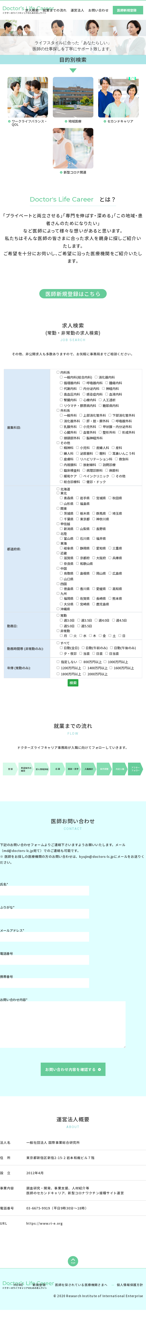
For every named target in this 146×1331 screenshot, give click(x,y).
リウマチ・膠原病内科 (80, 405)
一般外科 (70, 415)
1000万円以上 (118, 662)
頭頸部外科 (72, 438)
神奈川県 (102, 519)
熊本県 (117, 598)
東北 (63, 493)
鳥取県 (69, 573)
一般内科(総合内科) (78, 377)
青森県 (69, 498)
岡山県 (101, 573)
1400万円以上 (97, 668)
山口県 (69, 579)
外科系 (65, 410)
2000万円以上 (97, 674)
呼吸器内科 (94, 382)
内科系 (65, 372)
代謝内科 (70, 388)
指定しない (69, 662)
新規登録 (39, 1304)
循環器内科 (72, 382)
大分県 (69, 604)
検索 (73, 682)
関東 (63, 508)
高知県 (117, 588)
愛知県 (101, 548)
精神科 (69, 447)
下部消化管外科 (123, 415)
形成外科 (128, 432)
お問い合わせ (98, 10)
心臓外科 (70, 432)
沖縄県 (65, 608)
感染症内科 (94, 394)
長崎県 (101, 598)
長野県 (101, 528)
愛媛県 (101, 588)
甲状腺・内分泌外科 (117, 426)
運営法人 (77, 10)
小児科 (85, 447)
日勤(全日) (71, 647)
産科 (119, 447)
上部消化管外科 (94, 415)
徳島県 (69, 588)
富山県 (69, 538)
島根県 (85, 573)
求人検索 (32, 10)
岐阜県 (69, 548)
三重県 (117, 548)
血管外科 (89, 432)
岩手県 (85, 498)
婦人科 (69, 453)
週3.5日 (86, 620)
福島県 (85, 503)
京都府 (85, 557)
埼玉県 (117, 513)
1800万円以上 (71, 674)
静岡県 (85, 548)
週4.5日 (121, 620)
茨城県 (69, 513)
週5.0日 (69, 626)
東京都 (85, 519)
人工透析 (109, 399)
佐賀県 (85, 598)
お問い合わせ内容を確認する (70, 1069)
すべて (65, 642)
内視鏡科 (70, 464)
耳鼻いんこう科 (123, 453)
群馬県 (101, 513)
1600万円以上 (124, 668)
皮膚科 (69, 459)
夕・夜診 (70, 653)
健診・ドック (96, 481)
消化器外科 (72, 421)
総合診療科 (72, 481)
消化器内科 (107, 377)
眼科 (102, 453)
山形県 (69, 503)
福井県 (101, 538)
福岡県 (69, 598)
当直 (86, 653)
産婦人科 (102, 447)
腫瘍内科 (115, 382)
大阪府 (101, 557)
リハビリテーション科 (96, 459)
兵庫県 (117, 557)
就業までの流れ (55, 10)
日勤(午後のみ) (125, 647)
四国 (63, 583)
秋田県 (117, 498)
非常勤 (65, 630)
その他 (65, 442)
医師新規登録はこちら (73, 293)
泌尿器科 (86, 453)
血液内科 (115, 394)
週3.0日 (69, 620)
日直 (99, 653)
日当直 (114, 653)
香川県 (85, 588)
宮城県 (101, 498)
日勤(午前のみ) (97, 647)
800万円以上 (92, 662)
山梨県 (85, 528)
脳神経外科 (94, 438)
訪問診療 (109, 464)
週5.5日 (86, 626)
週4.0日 (104, 620)
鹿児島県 (102, 604)
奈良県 (69, 563)
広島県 (117, 573)
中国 (63, 568)
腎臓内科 (70, 399)
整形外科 (109, 432)
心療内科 (89, 399)
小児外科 (89, 426)
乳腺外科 (70, 426)
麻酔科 (114, 470)
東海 (63, 543)
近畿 (63, 553)
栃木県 (85, 513)
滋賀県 (69, 557)
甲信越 (65, 523)
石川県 (85, 538)
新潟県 (69, 528)
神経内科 (112, 388)
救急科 (124, 459)
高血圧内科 (72, 394)
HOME (18, 1304)
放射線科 (89, 464)
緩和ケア (70, 476)
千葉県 (69, 519)
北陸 (63, 533)
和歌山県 (86, 563)
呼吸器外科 (124, 421)
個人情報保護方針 (130, 1304)
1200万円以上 (71, 668)
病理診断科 (94, 470)
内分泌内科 (91, 388)
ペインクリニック (96, 476)
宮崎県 (85, 604)
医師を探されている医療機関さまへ (81, 1304)
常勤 (63, 615)
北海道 (65, 489)
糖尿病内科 (111, 405)
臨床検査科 (72, 470)
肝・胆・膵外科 (97, 421)
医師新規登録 (126, 10)
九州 (63, 593)
